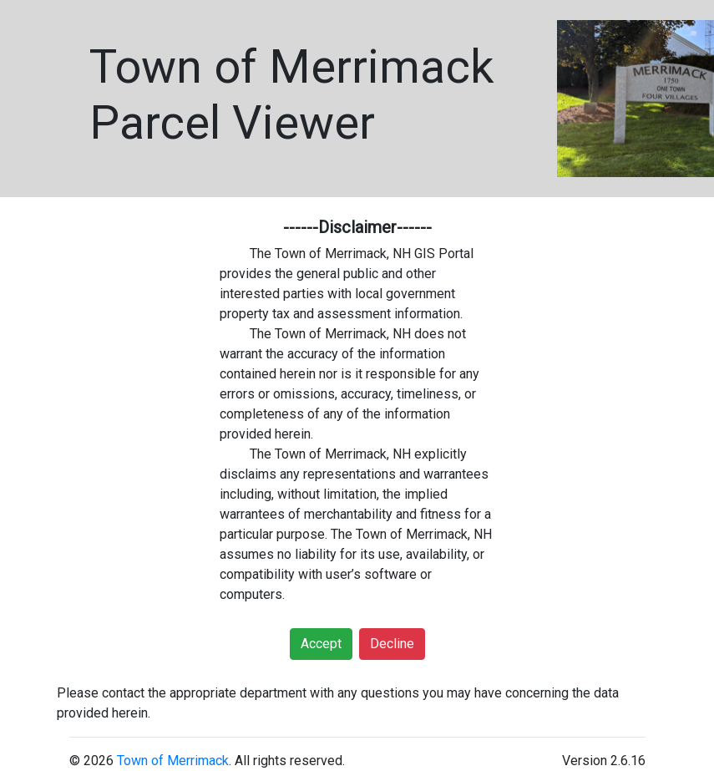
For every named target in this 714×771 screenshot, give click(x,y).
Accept (321, 644)
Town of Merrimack (173, 760)
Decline (392, 644)
